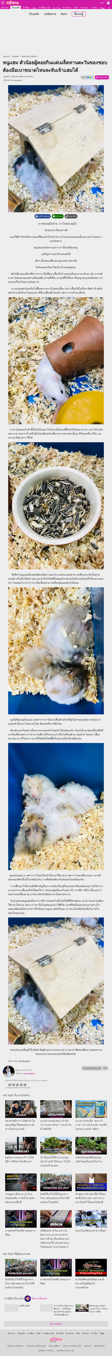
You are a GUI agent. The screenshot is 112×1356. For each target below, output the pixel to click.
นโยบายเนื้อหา (54, 1346)
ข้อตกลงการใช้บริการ (15, 1346)
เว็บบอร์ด (15, 7)
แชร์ (87, 77)
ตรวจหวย (67, 7)
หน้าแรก (5, 7)
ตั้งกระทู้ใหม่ (56, 1324)
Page (102, 8)
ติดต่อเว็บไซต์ (99, 1346)
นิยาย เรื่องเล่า (35, 1299)
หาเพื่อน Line (45, 7)
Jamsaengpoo (16, 80)
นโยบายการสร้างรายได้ (72, 1346)
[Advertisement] (56, 36)
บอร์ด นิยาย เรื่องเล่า (29, 57)
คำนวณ (84, 7)
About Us (87, 1346)
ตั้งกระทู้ (78, 14)
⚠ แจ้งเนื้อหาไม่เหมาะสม (92, 1068)
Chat (34, 8)
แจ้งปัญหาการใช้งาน (46, 1351)
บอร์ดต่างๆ (50, 14)
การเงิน (94, 7)
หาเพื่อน (26, 7)
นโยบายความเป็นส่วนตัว (36, 1346)
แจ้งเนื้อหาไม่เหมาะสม (65, 1351)
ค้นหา (64, 14)
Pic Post (56, 8)
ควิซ (76, 7)
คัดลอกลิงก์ (102, 77)
